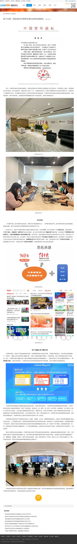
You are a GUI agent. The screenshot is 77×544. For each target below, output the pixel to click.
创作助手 (7, 1)
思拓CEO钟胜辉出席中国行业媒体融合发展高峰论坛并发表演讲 (21, 516)
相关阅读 (6, 511)
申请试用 (24, 536)
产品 (34, 5)
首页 (24, 5)
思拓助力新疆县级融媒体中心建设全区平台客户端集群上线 (19, 523)
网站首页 (8, 13)
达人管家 (23, 1)
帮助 (50, 5)
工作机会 (13, 536)
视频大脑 (18, 1)
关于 (55, 5)
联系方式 (19, 536)
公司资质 (8, 536)
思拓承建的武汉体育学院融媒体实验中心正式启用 (17, 518)
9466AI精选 (30, 536)
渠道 (44, 5)
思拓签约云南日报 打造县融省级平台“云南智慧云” (17, 528)
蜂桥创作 (2, 1)
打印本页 (8, 506)
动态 (29, 5)
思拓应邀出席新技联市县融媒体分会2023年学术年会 (18, 514)
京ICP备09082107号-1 (5, 541)
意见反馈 (28, 1)
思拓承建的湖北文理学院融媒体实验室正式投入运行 (18, 521)
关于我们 (3, 536)
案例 (39, 5)
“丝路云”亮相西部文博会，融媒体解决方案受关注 (17, 530)
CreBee (12, 1)
